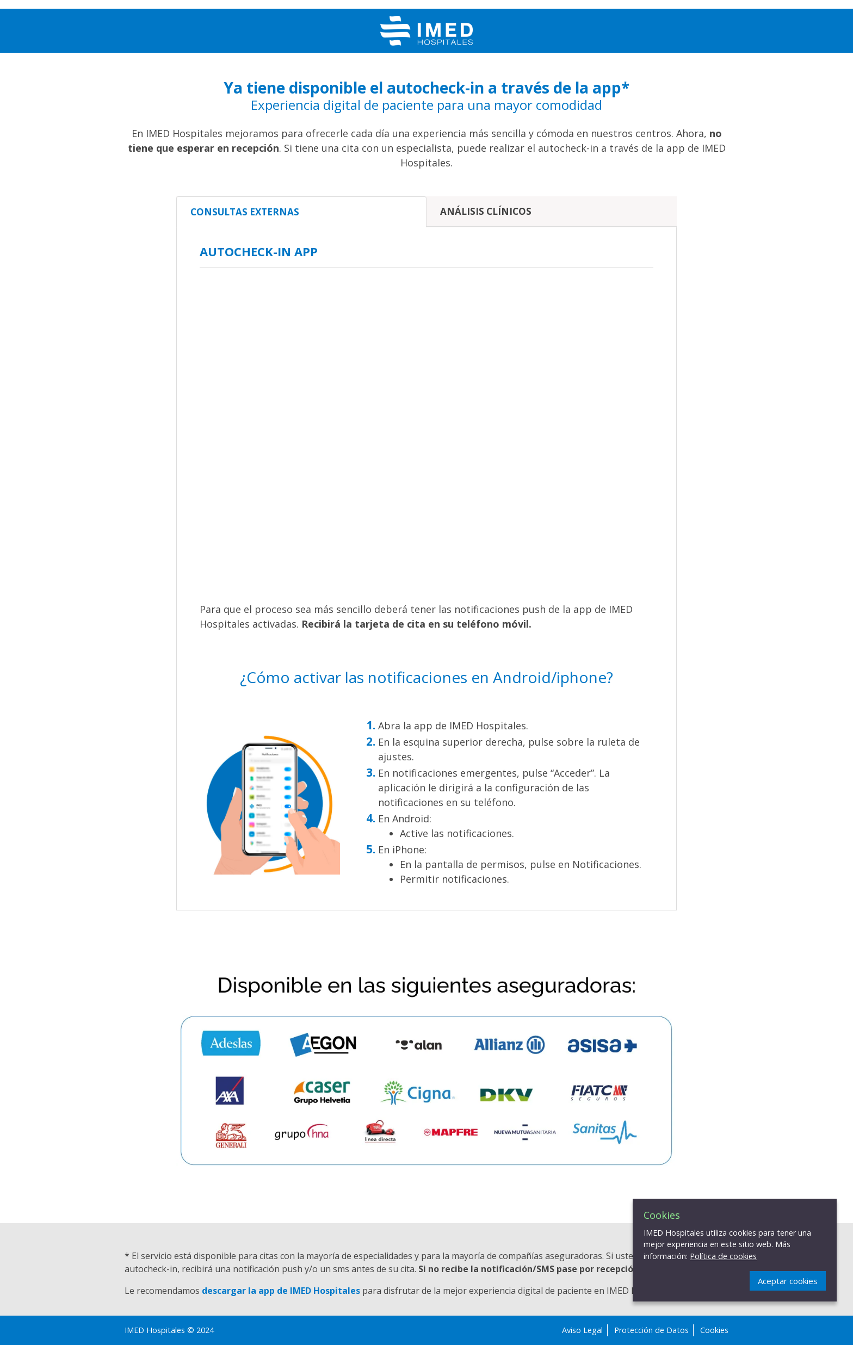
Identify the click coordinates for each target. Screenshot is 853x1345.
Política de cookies (723, 1256)
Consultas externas (244, 212)
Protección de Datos (651, 1330)
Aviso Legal (582, 1330)
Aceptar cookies (788, 1280)
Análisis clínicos (485, 211)
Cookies (714, 1330)
